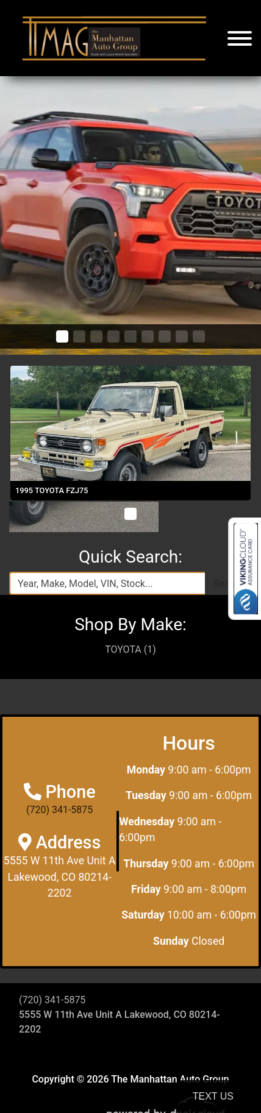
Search (228, 583)
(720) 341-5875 (59, 810)
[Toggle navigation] (239, 38)
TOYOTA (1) (130, 649)
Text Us (213, 1096)
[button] (62, 336)
